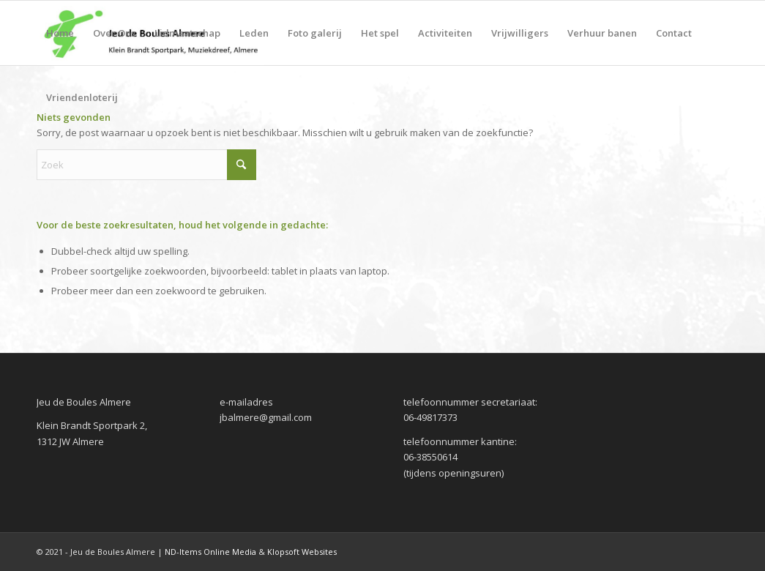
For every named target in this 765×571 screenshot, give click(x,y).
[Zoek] (146, 164)
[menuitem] (60, 33)
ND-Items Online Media (210, 551)
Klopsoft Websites (302, 551)
